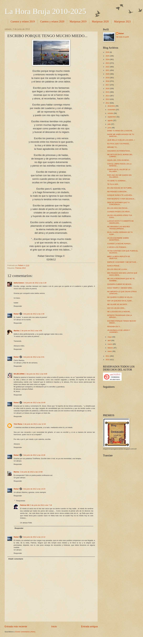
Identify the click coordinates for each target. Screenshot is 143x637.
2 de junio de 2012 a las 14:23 (34, 489)
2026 (108, 52)
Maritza (16, 331)
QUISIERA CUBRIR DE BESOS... (120, 284)
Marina (16, 472)
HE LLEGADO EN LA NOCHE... (119, 312)
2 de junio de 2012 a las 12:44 (34, 424)
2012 (108, 103)
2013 (108, 99)
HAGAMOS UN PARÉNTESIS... (119, 151)
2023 (108, 63)
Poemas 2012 (20, 268)
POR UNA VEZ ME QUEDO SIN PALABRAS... (119, 176)
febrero (110, 348)
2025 (108, 56)
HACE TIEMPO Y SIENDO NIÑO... (120, 288)
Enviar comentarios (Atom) (25, 632)
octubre (111, 113)
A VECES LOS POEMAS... (117, 247)
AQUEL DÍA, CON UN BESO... (118, 160)
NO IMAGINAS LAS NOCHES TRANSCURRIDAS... (118, 228)
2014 (108, 96)
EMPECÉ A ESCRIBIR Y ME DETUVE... (122, 262)
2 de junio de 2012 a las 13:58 (31, 472)
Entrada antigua (89, 626)
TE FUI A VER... (113, 184)
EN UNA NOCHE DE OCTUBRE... (120, 188)
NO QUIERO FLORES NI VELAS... (120, 297)
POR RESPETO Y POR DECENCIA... (121, 199)
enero (110, 351)
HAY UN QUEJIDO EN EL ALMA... (120, 301)
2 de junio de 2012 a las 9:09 (36, 374)
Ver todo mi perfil (122, 37)
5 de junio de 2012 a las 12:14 (34, 537)
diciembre (111, 106)
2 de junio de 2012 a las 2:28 (35, 283)
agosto (110, 120)
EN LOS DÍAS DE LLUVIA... (117, 269)
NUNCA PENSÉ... (114, 266)
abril (109, 340)
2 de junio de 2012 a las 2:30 (33, 314)
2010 (108, 360)
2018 (108, 81)
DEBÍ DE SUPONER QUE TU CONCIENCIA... (118, 203)
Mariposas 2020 (100, 21)
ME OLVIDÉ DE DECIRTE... (117, 304)
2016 (108, 88)
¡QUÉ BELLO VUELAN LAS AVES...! (121, 140)
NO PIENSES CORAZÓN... (117, 192)
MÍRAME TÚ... (112, 147)
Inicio (54, 626)
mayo (110, 337)
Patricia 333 (25, 505)
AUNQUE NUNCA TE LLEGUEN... (120, 195)
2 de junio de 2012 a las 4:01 (33, 357)
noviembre (112, 110)
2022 (108, 67)
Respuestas (20, 501)
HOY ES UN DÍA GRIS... (116, 308)
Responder (18, 306)
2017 (108, 85)
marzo (110, 344)
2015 (108, 92)
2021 (108, 70)
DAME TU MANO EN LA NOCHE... (120, 131)
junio (110, 128)
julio (109, 124)
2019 (108, 78)
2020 (108, 74)
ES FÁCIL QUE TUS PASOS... (118, 144)
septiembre (112, 117)
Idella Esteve (19, 283)
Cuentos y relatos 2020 (52, 21)
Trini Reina (18, 424)
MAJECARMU (19, 374)
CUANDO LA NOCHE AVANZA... (119, 244)
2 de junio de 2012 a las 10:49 (34, 403)
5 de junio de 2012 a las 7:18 (41, 505)
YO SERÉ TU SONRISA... (117, 181)
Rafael (16, 314)
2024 (108, 59)
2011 (108, 356)
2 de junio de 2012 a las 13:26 (34, 455)
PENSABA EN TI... (114, 327)
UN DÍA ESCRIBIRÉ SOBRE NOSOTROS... (118, 239)
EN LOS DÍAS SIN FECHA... (118, 208)
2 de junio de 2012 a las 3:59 (31, 331)
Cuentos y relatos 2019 (23, 21)
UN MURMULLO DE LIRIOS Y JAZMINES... (118, 331)
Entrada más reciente (16, 626)
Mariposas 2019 (78, 21)
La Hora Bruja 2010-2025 (45, 11)
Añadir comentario (15, 559)
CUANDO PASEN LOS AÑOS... (119, 212)
